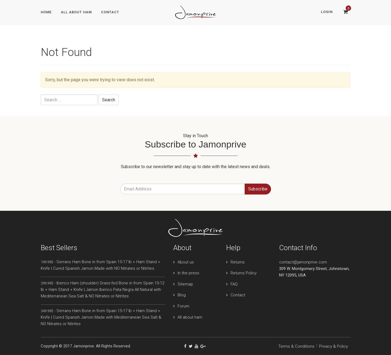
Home (46, 12)
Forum (183, 306)
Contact (110, 12)
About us (186, 262)
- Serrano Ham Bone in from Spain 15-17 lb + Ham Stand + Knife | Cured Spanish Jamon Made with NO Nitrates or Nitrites (100, 265)
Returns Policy (244, 273)
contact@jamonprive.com (303, 262)
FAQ (234, 284)
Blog (182, 295)
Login (327, 12)
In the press (188, 273)
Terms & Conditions (296, 346)
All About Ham (76, 12)
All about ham (190, 317)
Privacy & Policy (333, 346)
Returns (238, 262)
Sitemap (185, 284)
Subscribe (257, 188)
